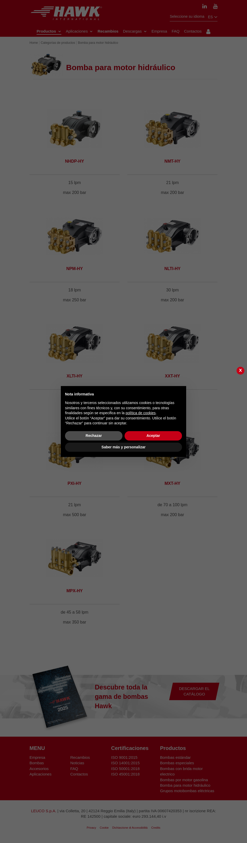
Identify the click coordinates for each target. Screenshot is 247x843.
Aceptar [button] (153, 435)
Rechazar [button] (94, 435)
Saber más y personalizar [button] (124, 447)
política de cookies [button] (141, 413)
